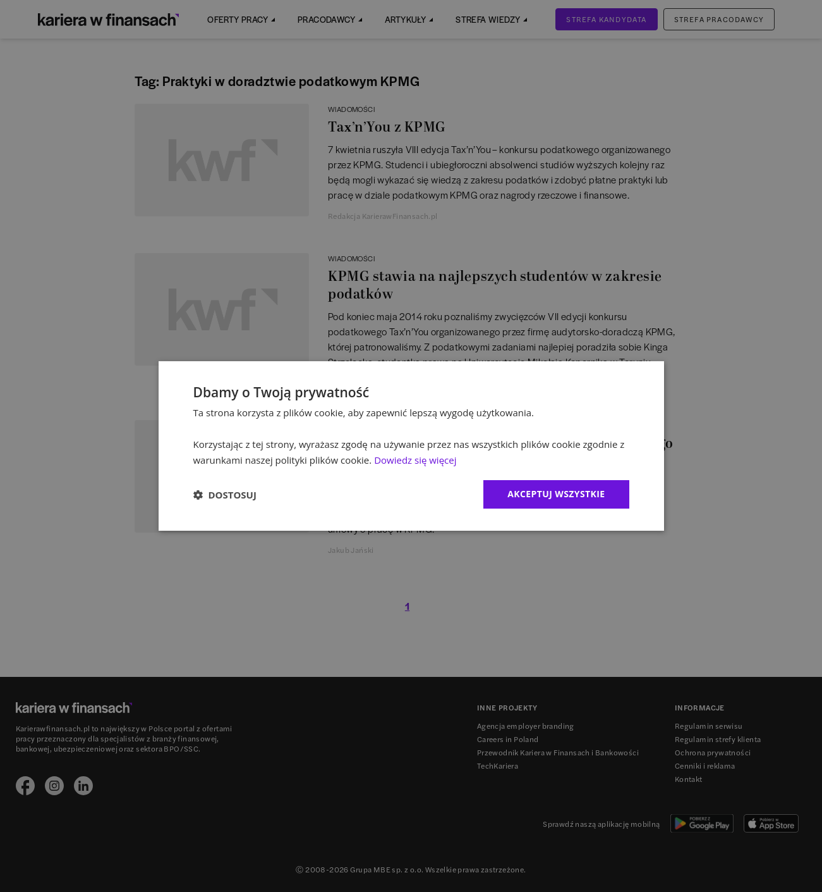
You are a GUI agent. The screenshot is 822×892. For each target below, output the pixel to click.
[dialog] (411, 446)
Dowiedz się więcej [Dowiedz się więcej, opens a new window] (415, 460)
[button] (225, 495)
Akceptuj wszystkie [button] (556, 494)
